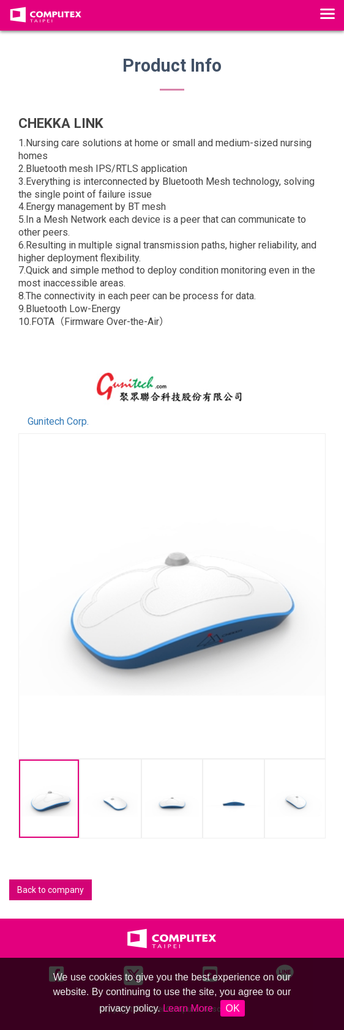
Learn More (188, 1008)
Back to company (50, 890)
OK (232, 1008)
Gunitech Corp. (58, 421)
